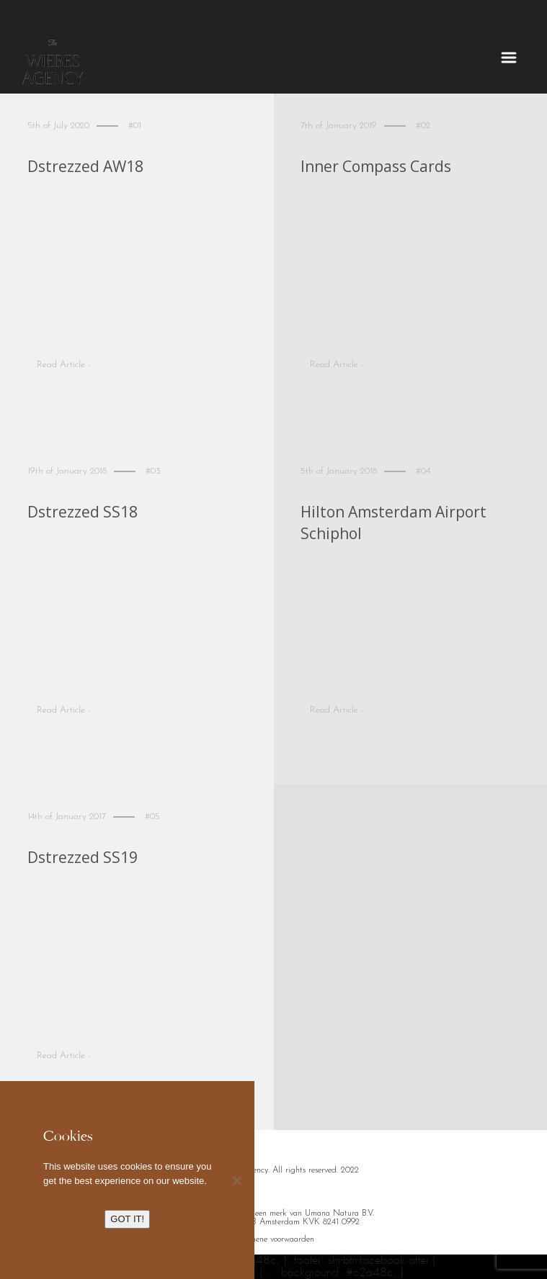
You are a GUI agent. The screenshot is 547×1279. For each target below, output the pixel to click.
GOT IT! (127, 1219)
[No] (236, 1180)
